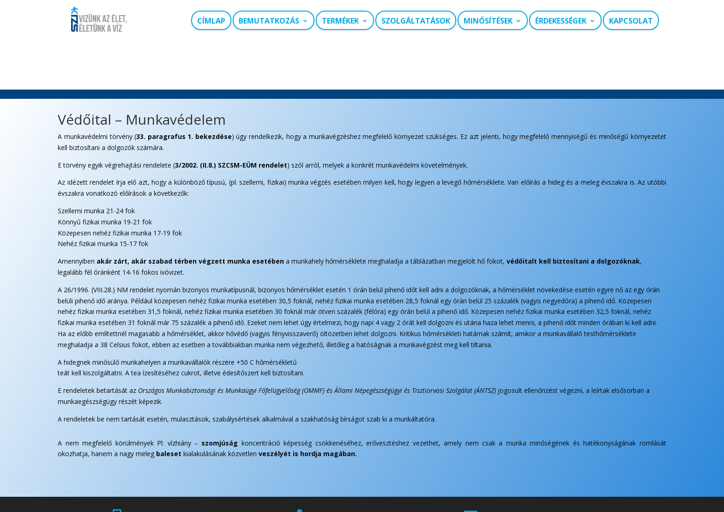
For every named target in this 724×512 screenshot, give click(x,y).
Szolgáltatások (415, 21)
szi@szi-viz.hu (517, 474)
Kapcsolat (631, 21)
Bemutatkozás (269, 21)
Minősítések (488, 21)
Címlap (211, 21)
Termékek (340, 21)
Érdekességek (560, 21)
